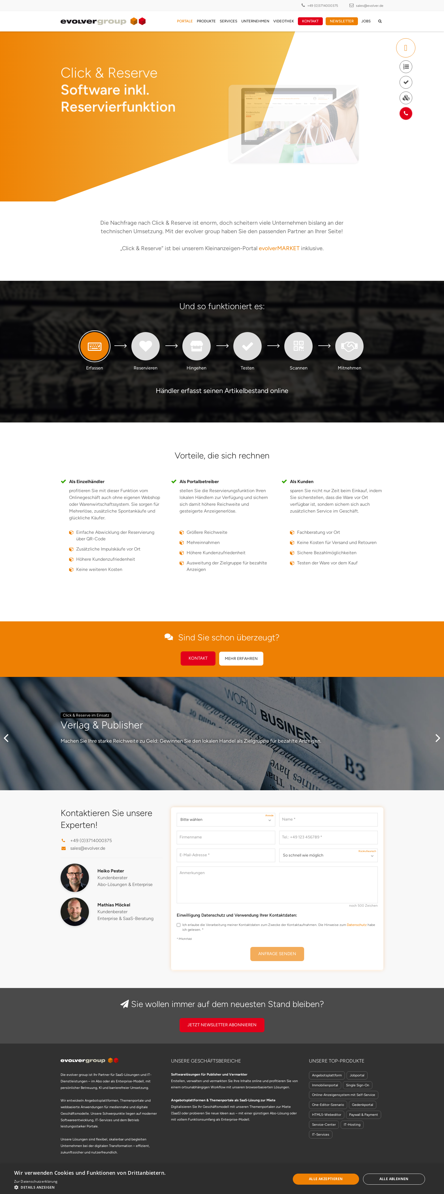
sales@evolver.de (369, 6)
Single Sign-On (357, 1085)
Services (228, 21)
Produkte (206, 21)
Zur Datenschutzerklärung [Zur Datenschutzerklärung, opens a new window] (35, 1181)
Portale (185, 21)
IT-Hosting (352, 1125)
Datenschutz (357, 925)
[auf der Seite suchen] (380, 21)
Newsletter (342, 21)
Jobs (366, 21)
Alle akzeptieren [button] (326, 1178)
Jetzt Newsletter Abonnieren (222, 1024)
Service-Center (324, 1125)
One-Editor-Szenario (328, 1105)
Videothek (283, 21)
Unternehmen (255, 21)
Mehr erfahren (241, 658)
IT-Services (320, 1134)
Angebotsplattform (327, 1075)
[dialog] (222, 1179)
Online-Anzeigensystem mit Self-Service (343, 1095)
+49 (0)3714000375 (322, 6)
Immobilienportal (325, 1085)
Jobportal (357, 1075)
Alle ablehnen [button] (394, 1178)
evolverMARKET (279, 248)
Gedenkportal (362, 1105)
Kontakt (310, 21)
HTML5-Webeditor (326, 1115)
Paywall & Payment (363, 1115)
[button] (97, 1187)
